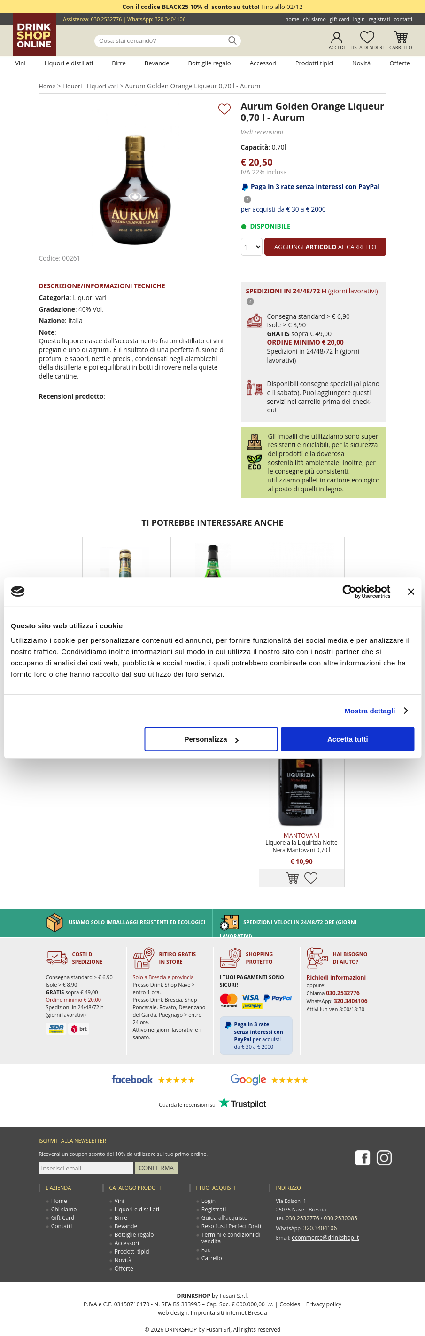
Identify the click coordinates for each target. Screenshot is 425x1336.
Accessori (263, 63)
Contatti (403, 19)
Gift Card (339, 19)
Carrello (400, 47)
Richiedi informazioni (334, 953)
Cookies (289, 1280)
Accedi (337, 47)
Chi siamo (314, 19)
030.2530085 (336, 1193)
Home (293, 19)
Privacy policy (323, 1280)
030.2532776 (106, 19)
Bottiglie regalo (209, 63)
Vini (20, 63)
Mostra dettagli (369, 711)
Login (359, 19)
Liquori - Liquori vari (90, 86)
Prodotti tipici (314, 63)
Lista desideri (367, 47)
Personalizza (212, 739)
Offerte (399, 63)
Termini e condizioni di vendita (229, 1214)
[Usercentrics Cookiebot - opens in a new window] (349, 592)
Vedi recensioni (261, 131)
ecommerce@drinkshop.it (323, 1210)
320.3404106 (170, 19)
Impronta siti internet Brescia (229, 1289)
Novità (361, 63)
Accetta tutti (347, 739)
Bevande (157, 63)
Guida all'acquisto (223, 1193)
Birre (119, 63)
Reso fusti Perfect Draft (229, 1202)
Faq (206, 1225)
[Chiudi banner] (411, 591)
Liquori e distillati (69, 63)
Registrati (379, 19)
